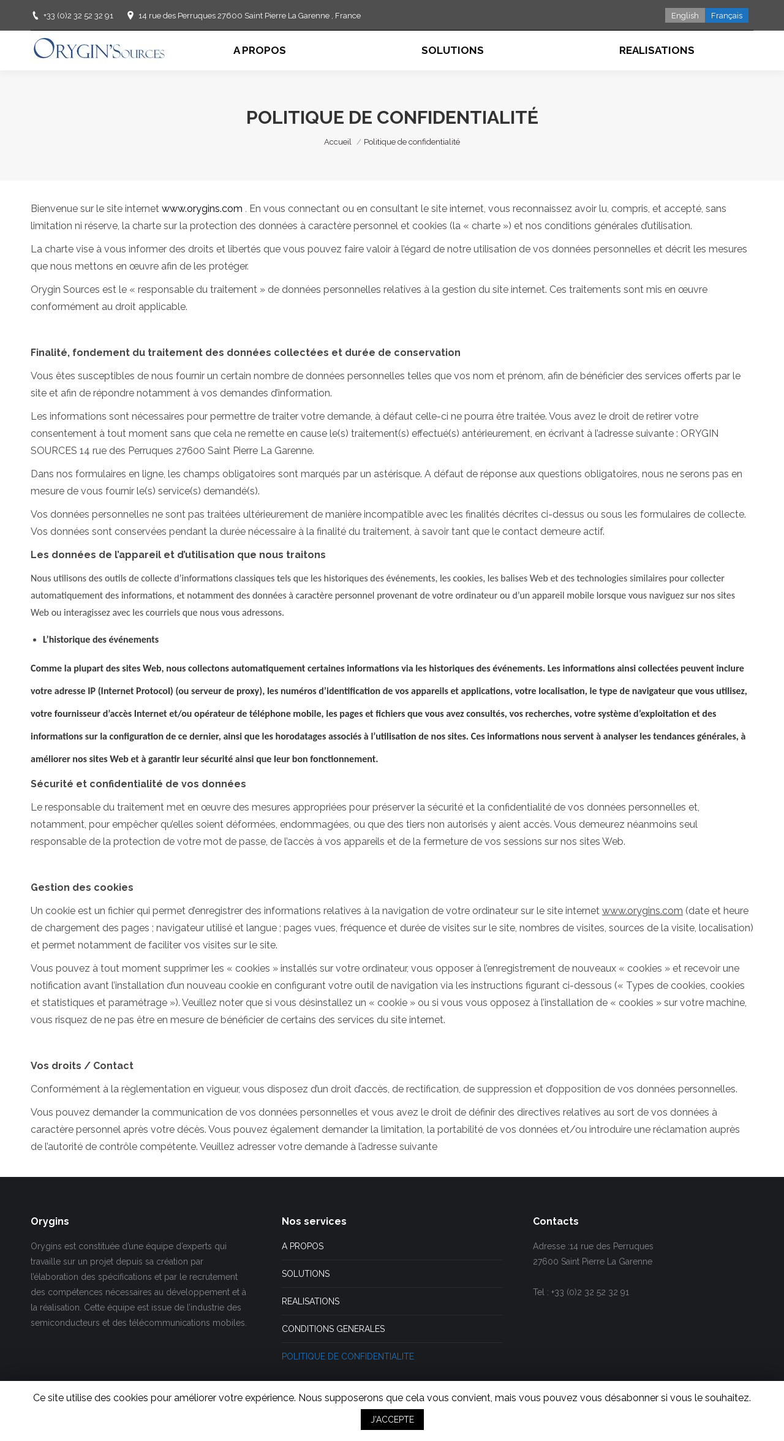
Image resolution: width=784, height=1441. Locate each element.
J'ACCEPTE (392, 1419)
